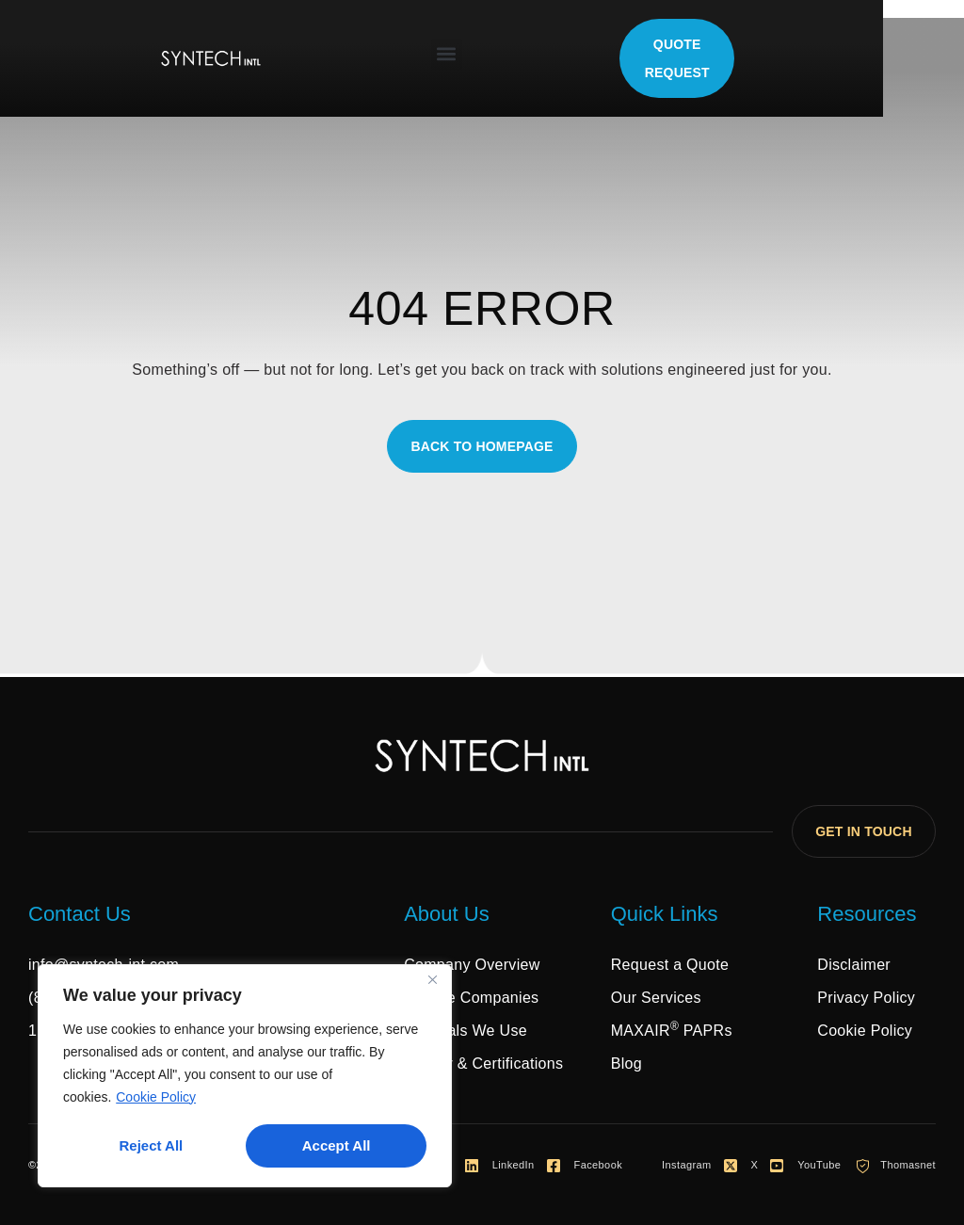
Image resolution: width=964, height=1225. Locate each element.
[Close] (432, 981)
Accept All (336, 1145)
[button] (487, 54)
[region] (245, 1076)
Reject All (151, 1145)
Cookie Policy (156, 1097)
